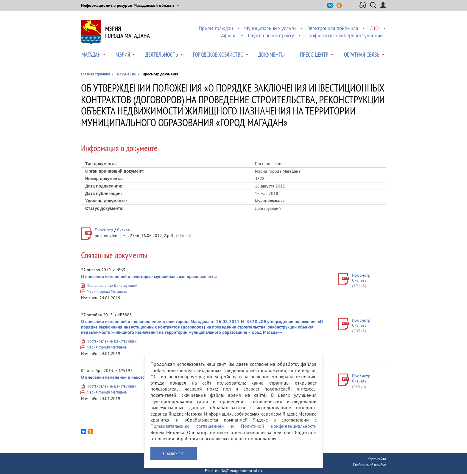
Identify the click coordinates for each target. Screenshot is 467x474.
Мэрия (123, 54)
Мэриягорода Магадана (127, 32)
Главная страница (95, 74)
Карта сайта (377, 458)
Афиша (228, 35)
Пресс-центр (314, 54)
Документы (271, 54)
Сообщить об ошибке (369, 464)
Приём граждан (216, 28)
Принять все (173, 453)
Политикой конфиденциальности (279, 426)
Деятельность (161, 54)
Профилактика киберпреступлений (344, 35)
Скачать (124, 230)
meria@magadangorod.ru (238, 470)
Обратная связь (361, 54)
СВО (374, 28)
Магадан (91, 54)
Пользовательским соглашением (187, 426)
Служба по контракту (271, 35)
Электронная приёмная (332, 28)
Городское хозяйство (218, 54)
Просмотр (104, 230)
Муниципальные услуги (270, 28)
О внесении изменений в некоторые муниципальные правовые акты (149, 276)
